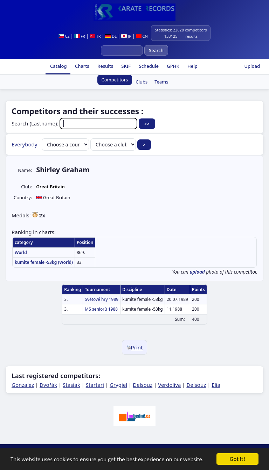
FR (79, 36)
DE (111, 36)
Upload (252, 66)
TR (95, 36)
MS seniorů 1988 (101, 309)
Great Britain (50, 186)
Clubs (141, 82)
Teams (161, 82)
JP (126, 36)
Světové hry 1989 (101, 299)
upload (197, 272)
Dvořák (48, 384)
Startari (95, 384)
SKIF (125, 66)
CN (142, 36)
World (21, 252)
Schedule (148, 66)
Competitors (115, 80)
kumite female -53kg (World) (44, 262)
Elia (216, 384)
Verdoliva (169, 384)
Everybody (24, 144)
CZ (64, 36)
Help (192, 66)
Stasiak (71, 384)
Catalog (58, 66)
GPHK (172, 66)
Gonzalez (23, 384)
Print (134, 347)
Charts (81, 66)
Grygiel (118, 384)
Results (104, 66)
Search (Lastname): (75, 123)
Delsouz (142, 384)
